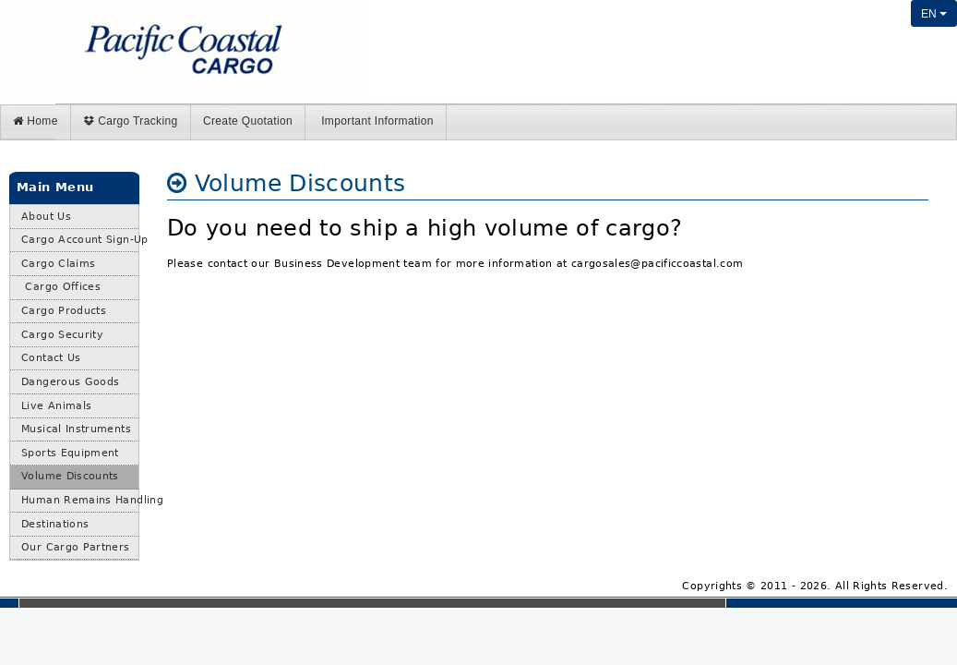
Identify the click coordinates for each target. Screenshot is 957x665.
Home (35, 121)
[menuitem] (36, 122)
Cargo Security (62, 335)
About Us (46, 217)
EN (934, 13)
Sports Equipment (70, 453)
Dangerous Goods (70, 382)
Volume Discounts (70, 476)
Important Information (375, 121)
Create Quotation (248, 121)
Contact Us (51, 358)
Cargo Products (63, 311)
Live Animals (56, 406)
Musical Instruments (76, 429)
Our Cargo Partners (75, 547)
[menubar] (478, 122)
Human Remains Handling (79, 500)
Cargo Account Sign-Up (79, 240)
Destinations (55, 524)
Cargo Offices (61, 287)
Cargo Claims (58, 264)
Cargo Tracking (130, 121)
